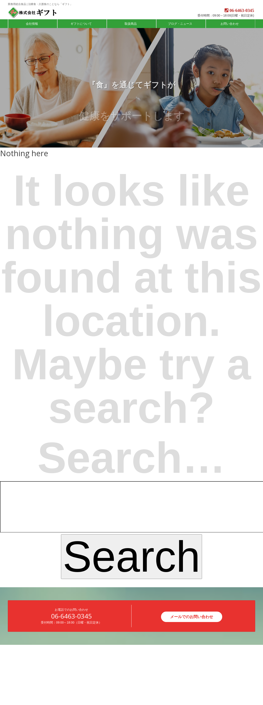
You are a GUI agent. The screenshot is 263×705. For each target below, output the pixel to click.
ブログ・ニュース (180, 23)
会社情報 (32, 23)
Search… (131, 457)
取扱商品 (131, 23)
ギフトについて (82, 23)
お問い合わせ (230, 23)
